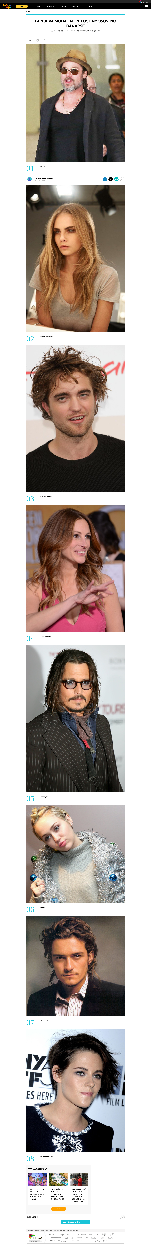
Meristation (106, 1240)
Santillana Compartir (82, 1235)
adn (103, 1235)
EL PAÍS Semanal (94, 1237)
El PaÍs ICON (80, 1240)
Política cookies (48, 1230)
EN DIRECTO (22, 6)
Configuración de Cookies (59, 1230)
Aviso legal (30, 1230)
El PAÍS (53, 1235)
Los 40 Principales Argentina (43, 178)
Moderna (61, 1240)
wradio (72, 1237)
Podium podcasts (71, 1240)
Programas (51, 6)
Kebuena (109, 1237)
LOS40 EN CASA (91, 6)
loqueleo (96, 1240)
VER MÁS (58, 1209)
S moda (88, 1240)
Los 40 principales (62, 1235)
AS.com (96, 1235)
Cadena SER (90, 1235)
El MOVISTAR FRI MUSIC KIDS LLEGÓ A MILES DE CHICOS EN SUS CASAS (37, 1194)
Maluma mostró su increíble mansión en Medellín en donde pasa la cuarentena (79, 1195)
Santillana (72, 1235)
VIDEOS (63, 6)
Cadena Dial (87, 1237)
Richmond (52, 1240)
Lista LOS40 (37, 6)
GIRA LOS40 (76, 6)
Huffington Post (55, 1237)
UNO (66, 1237)
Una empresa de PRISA (35, 1236)
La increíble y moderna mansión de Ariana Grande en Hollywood (58, 1194)
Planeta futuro (101, 1237)
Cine (28, 12)
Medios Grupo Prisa (35, 1241)
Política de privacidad (39, 1230)
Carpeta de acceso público (72, 1230)
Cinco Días (79, 1237)
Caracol (110, 1235)
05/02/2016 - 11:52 (39, 180)
